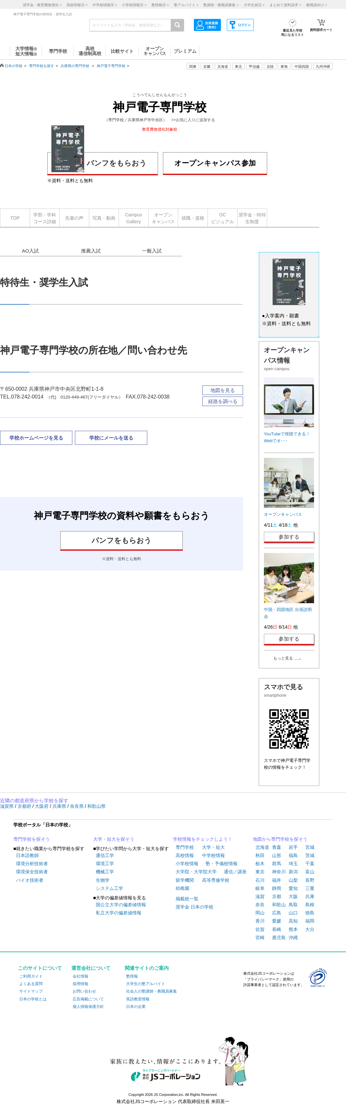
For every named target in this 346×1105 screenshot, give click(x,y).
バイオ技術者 (29, 880)
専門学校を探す (41, 66)
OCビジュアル (222, 218)
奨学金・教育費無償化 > (42, 5)
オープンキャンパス (163, 218)
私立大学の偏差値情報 (118, 912)
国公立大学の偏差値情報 (121, 904)
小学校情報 (187, 863)
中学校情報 (213, 855)
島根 (309, 904)
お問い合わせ (84, 991)
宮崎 (260, 937)
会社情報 (80, 976)
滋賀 (260, 896)
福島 (293, 855)
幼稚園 (182, 888)
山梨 (293, 880)
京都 (276, 896)
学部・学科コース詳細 (44, 218)
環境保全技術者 (32, 871)
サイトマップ (31, 991)
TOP (15, 218)
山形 (276, 855)
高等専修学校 (215, 880)
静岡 (276, 888)
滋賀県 (7, 806)
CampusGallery (133, 218)
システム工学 (109, 888)
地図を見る (222, 390)
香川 (260, 920)
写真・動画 (104, 218)
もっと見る (283, 658)
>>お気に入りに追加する (193, 120)
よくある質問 (31, 983)
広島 (276, 912)
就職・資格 (192, 218)
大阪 (293, 896)
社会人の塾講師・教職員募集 (151, 991)
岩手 (293, 847)
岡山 (260, 912)
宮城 (309, 847)
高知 (293, 920)
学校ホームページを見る (36, 438)
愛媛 (276, 920)
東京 (260, 871)
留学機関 (185, 880)
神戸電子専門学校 (111, 66)
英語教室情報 (138, 999)
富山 (309, 871)
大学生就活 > (254, 5)
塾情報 (132, 976)
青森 (276, 847)
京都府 (25, 806)
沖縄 (293, 937)
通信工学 (105, 855)
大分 (309, 929)
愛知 (293, 888)
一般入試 (152, 251)
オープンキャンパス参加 (215, 163)
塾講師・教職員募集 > (220, 5)
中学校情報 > (105, 5)
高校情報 (185, 855)
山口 (293, 912)
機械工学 (105, 871)
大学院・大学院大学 (196, 871)
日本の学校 (13, 66)
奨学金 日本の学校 (194, 906)
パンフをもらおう (99, 162)
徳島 (309, 912)
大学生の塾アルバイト (145, 983)
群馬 (276, 863)
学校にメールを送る (111, 438)
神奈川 (279, 871)
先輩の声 (74, 218)
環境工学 (105, 863)
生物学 (102, 880)
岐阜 (260, 888)
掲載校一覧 (187, 898)
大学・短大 (213, 847)
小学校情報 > (134, 5)
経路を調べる (223, 401)
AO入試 (30, 251)
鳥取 (293, 904)
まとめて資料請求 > (285, 5)
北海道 (222, 66)
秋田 (260, 855)
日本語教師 (27, 855)
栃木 (260, 863)
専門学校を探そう (31, 839)
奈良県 (77, 806)
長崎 (276, 929)
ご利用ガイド (31, 976)
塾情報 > (160, 5)
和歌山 (279, 904)
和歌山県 (96, 806)
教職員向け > (316, 5)
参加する (289, 537)
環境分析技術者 (32, 863)
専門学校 (185, 847)
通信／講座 (235, 871)
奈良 (260, 904)
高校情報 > (76, 5)
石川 (260, 880)
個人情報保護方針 (88, 1006)
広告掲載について (88, 999)
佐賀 (260, 929)
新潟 (293, 871)
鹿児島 (279, 937)
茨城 (309, 855)
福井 (276, 880)
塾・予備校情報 (222, 863)
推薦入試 (91, 251)
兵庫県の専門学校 (75, 66)
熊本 (293, 929)
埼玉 (293, 863)
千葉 (309, 863)
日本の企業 (136, 1006)
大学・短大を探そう (113, 839)
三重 (309, 888)
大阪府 (42, 806)
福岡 (309, 920)
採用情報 (80, 983)
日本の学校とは (33, 999)
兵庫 (309, 896)
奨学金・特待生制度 (252, 218)
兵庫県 (59, 806)
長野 (309, 880)
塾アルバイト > (186, 5)
